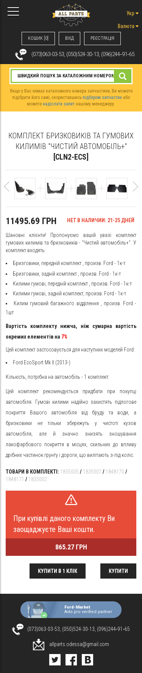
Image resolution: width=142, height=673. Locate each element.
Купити (118, 571)
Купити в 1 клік (57, 571)
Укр (132, 13)
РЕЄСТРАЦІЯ (102, 38)
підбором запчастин (102, 97)
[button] (6, 190)
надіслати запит (59, 104)
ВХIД (69, 38)
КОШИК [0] (38, 38)
